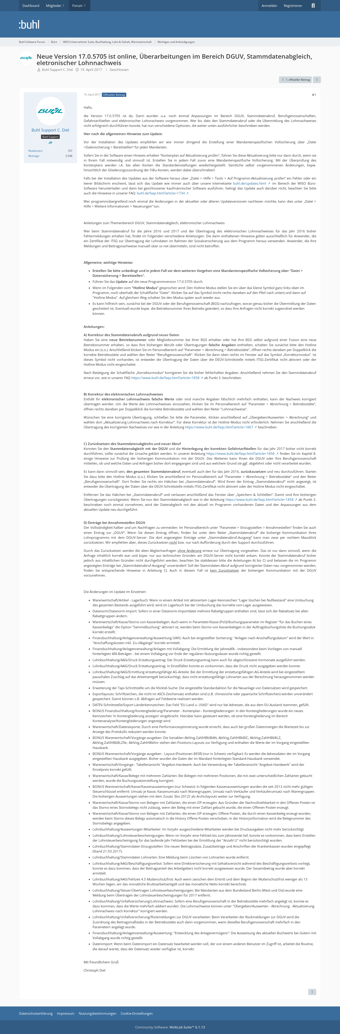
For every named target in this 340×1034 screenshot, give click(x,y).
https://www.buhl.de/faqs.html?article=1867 (219, 427)
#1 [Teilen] (314, 94)
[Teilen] (317, 79)
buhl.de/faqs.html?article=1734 (161, 193)
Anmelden (269, 5)
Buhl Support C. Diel (57, 69)
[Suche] (313, 5)
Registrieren (293, 5)
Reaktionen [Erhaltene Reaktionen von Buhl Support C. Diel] (35, 151)
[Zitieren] (312, 992)
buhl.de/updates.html (249, 183)
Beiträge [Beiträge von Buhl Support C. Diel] (33, 156)
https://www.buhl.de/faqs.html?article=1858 (165, 377)
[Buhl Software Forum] (170, 24)
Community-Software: (170, 1027)
